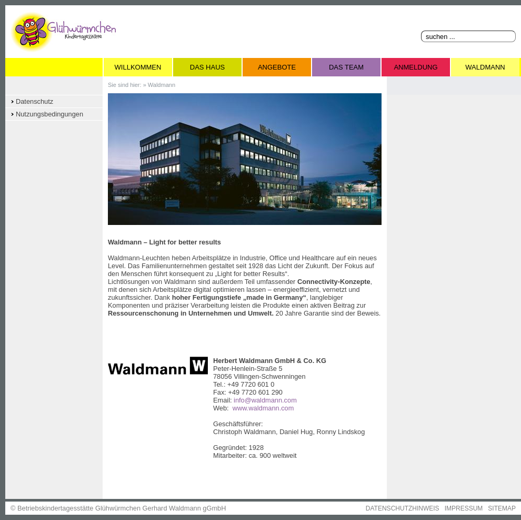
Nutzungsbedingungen (49, 114)
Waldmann (485, 67)
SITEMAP (502, 508)
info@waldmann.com (265, 400)
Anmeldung (415, 67)
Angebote (277, 67)
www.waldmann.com (263, 408)
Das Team (346, 67)
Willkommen (138, 67)
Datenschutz (34, 101)
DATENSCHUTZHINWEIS (402, 508)
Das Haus (207, 67)
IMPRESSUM (464, 508)
